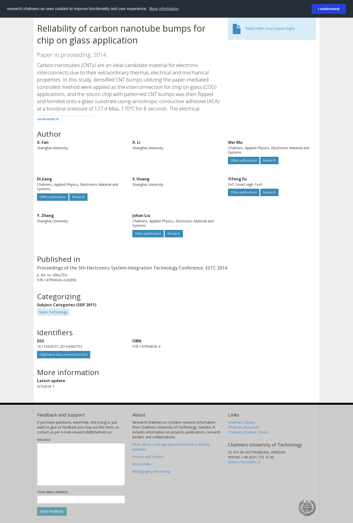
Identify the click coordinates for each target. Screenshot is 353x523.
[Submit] (52, 511)
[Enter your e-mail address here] (81, 499)
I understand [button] (328, 9)
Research (269, 160)
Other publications (244, 160)
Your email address (52, 492)
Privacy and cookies (148, 456)
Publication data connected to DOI (64, 354)
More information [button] (163, 9)
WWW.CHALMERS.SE (244, 462)
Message (43, 440)
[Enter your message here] (81, 464)
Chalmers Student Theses (248, 432)
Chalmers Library (241, 422)
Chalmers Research (243, 427)
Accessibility (141, 464)
